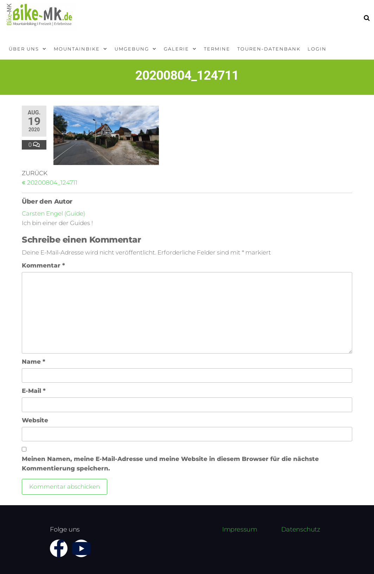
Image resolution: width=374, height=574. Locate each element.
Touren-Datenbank (269, 49)
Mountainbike (77, 49)
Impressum (239, 529)
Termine (217, 49)
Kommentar (43, 265)
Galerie (176, 49)
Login (317, 49)
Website (35, 420)
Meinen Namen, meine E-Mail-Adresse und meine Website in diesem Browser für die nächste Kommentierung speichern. (170, 463)
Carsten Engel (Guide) (53, 213)
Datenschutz (300, 529)
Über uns (24, 49)
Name (33, 361)
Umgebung (132, 49)
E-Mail (34, 390)
